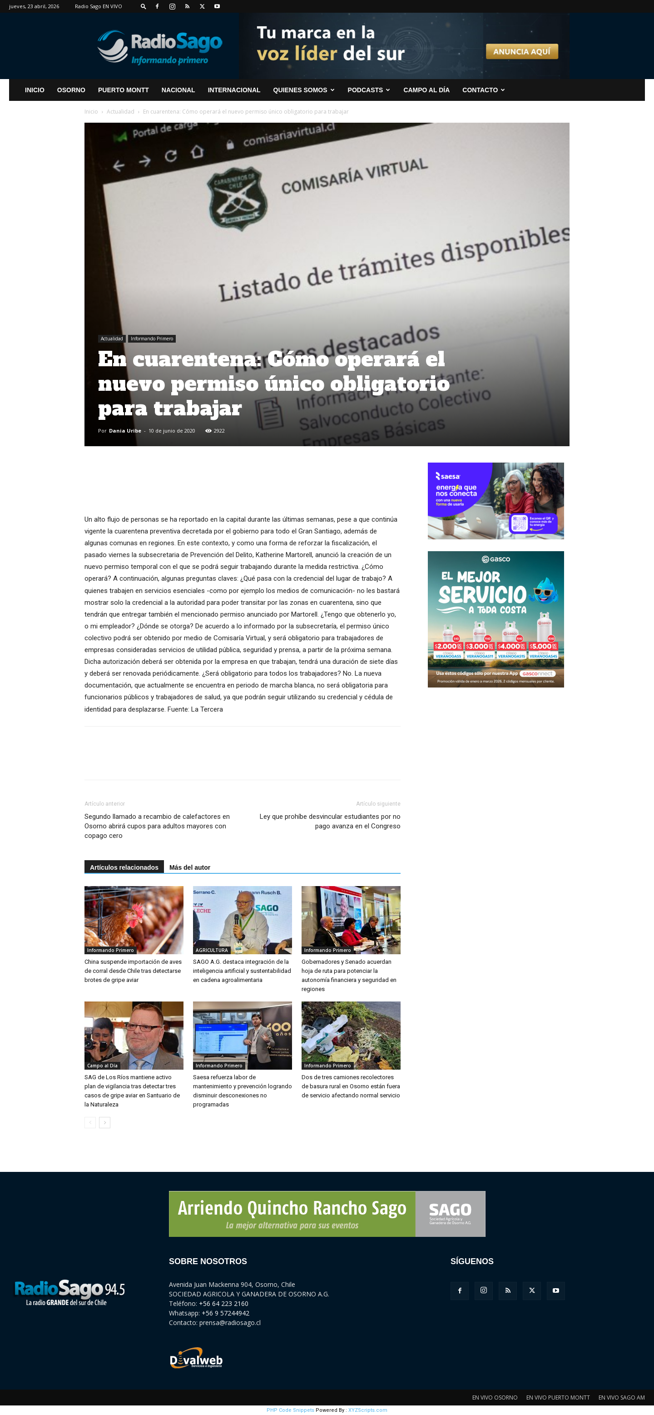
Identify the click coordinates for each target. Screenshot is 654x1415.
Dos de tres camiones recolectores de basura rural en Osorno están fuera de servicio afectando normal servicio (351, 1086)
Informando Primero (152, 338)
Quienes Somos (304, 90)
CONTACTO (483, 90)
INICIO (35, 90)
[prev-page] (90, 1122)
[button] (143, 6)
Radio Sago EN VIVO (98, 6)
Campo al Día (426, 90)
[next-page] (104, 1122)
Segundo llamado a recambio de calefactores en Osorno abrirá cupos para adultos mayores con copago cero (157, 826)
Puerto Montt (123, 90)
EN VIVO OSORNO (495, 1397)
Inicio (91, 111)
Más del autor (189, 867)
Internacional (234, 90)
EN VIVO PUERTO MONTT (558, 1397)
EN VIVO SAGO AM (622, 1397)
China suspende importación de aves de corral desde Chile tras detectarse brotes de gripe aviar (133, 970)
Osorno (71, 90)
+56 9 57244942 (225, 1313)
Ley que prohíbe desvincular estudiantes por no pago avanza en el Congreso (330, 821)
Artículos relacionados (124, 867)
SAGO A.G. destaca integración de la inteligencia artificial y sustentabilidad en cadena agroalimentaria (242, 970)
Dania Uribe (125, 430)
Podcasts (369, 90)
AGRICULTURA (212, 950)
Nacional (178, 90)
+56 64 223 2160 (223, 1303)
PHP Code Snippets (290, 1410)
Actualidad (120, 111)
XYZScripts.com (367, 1410)
